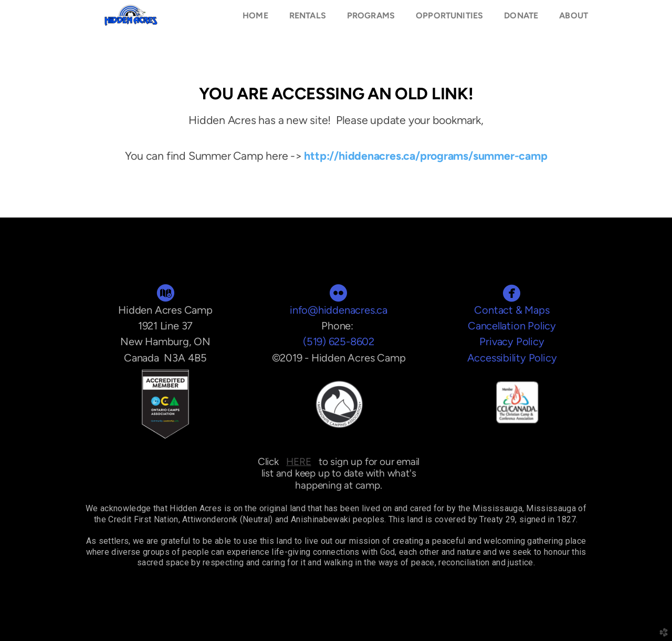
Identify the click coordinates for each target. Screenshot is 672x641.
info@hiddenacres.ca (338, 310)
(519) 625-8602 (338, 341)
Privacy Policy (511, 341)
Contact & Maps (511, 310)
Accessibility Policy (512, 357)
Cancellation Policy (512, 325)
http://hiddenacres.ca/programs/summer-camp (425, 155)
